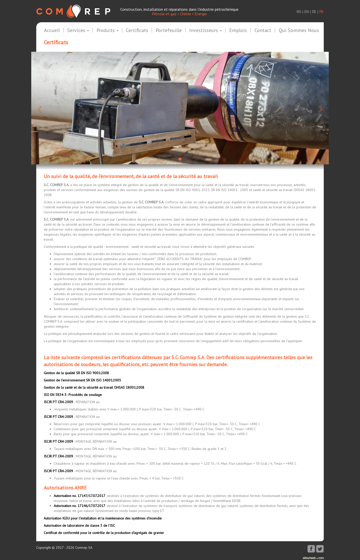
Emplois (238, 31)
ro (299, 11)
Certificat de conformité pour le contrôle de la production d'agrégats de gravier (104, 532)
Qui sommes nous (299, 31)
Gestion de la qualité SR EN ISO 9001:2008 (76, 373)
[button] (53, 108)
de (314, 11)
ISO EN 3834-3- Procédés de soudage (73, 394)
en (306, 11)
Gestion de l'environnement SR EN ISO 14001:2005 (82, 380)
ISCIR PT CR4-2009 (58, 402)
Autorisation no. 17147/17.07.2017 (79, 495)
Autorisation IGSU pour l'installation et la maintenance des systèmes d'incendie (103, 518)
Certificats (137, 31)
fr (322, 11)
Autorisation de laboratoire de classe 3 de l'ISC (79, 525)
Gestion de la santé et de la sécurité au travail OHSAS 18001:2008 (94, 387)
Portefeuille (169, 31)
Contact (262, 31)
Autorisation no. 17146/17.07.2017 (79, 505)
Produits (107, 31)
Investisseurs (205, 31)
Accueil (52, 31)
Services (78, 31)
